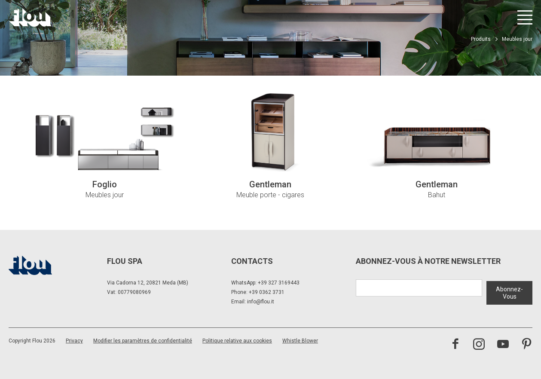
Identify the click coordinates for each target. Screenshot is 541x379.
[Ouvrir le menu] (524, 17)
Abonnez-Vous (509, 291)
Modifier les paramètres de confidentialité (142, 340)
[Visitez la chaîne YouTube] (503, 344)
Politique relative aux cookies (237, 340)
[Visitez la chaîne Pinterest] (526, 344)
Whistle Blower (300, 340)
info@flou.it (260, 302)
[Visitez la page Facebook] (455, 344)
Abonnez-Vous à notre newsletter (428, 261)
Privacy (74, 340)
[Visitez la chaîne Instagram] (479, 344)
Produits (481, 39)
